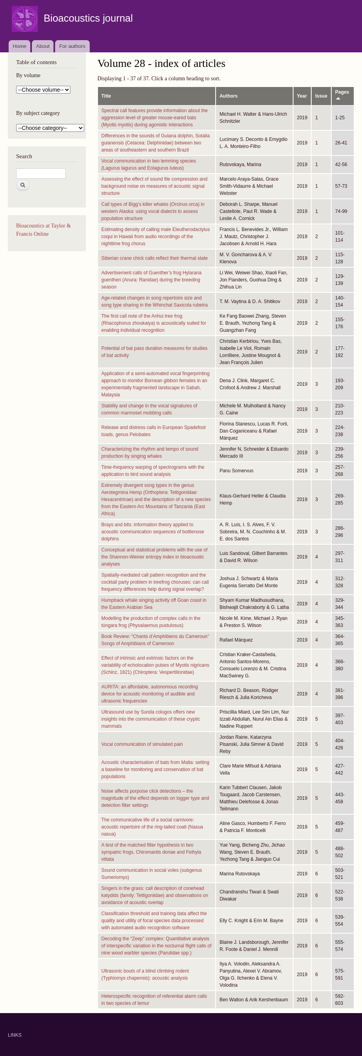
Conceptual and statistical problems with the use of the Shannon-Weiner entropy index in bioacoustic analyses (155, 557)
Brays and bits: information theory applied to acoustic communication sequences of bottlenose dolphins (153, 532)
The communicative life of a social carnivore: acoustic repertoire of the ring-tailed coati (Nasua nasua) (152, 827)
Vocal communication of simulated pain (142, 744)
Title (106, 96)
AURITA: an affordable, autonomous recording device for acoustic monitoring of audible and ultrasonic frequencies (150, 694)
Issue (321, 96)
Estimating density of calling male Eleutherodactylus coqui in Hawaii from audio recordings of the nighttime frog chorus (156, 236)
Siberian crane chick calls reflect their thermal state (155, 258)
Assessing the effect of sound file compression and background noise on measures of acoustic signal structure (155, 186)
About (43, 46)
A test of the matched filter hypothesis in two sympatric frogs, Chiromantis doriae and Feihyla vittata (151, 852)
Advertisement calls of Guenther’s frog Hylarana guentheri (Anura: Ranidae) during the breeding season (152, 280)
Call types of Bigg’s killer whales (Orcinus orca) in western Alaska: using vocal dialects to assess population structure (153, 211)
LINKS (15, 1035)
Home (19, 46)
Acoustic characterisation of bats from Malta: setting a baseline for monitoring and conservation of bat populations (155, 769)
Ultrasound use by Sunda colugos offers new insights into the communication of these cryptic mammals (151, 719)
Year (302, 96)
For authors (72, 46)
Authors (229, 96)
